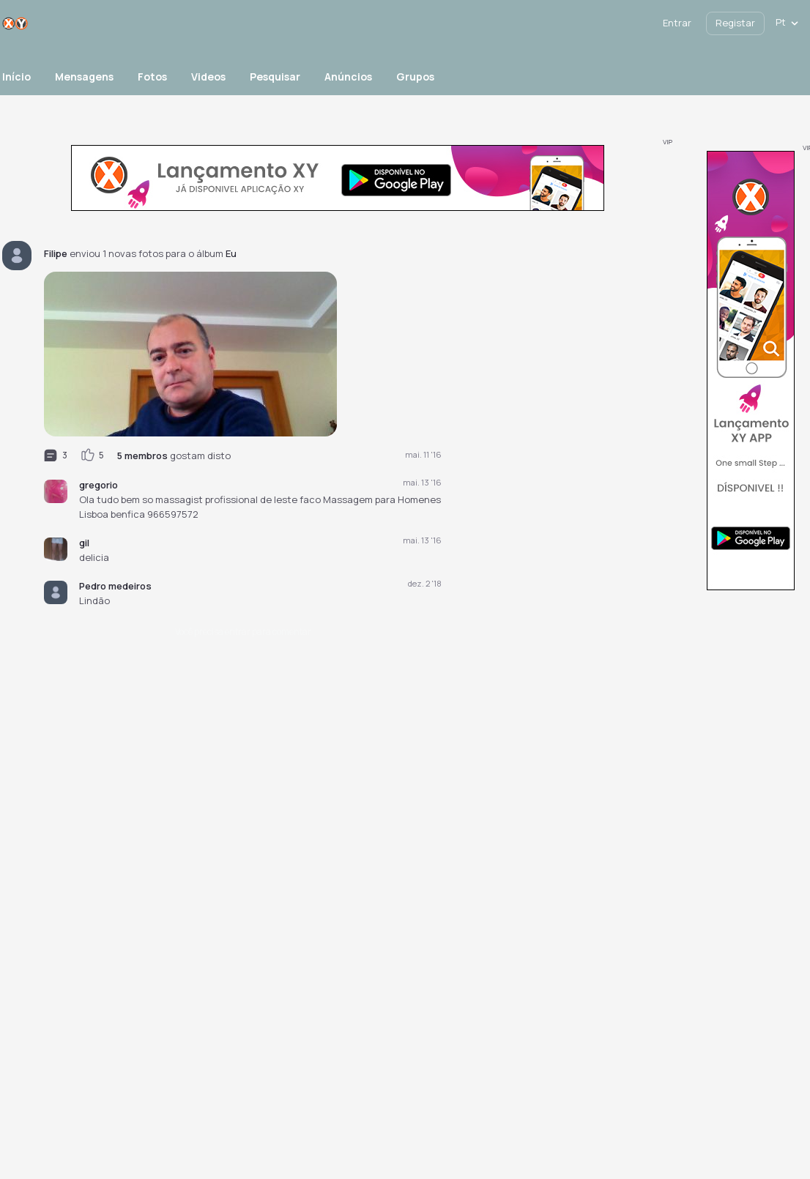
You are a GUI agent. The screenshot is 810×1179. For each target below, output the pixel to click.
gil (84, 542)
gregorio (98, 484)
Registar (735, 22)
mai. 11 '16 (423, 454)
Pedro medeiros (115, 585)
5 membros (142, 455)
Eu (231, 253)
